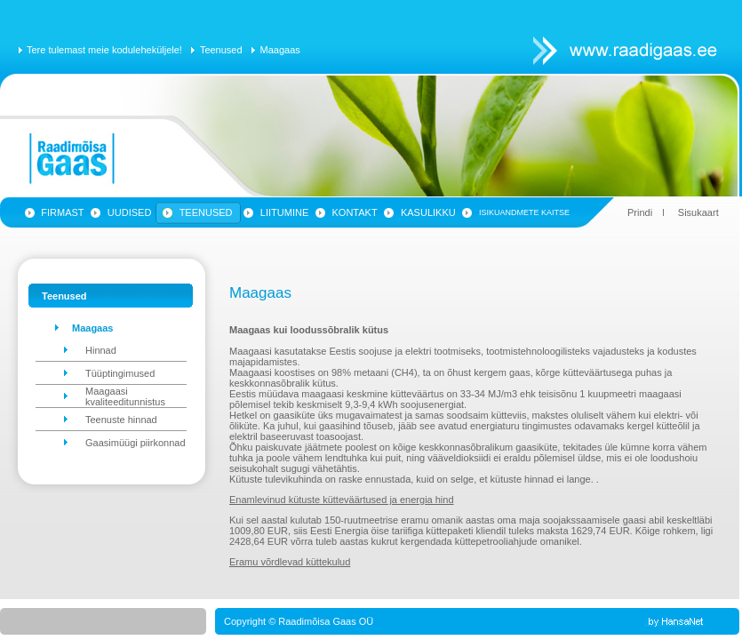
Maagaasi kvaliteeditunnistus (125, 396)
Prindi (639, 212)
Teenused (221, 49)
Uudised (130, 212)
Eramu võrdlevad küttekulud (289, 561)
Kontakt (355, 212)
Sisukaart (698, 212)
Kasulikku (428, 212)
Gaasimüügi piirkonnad (135, 442)
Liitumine (284, 212)
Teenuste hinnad (121, 419)
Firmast (62, 212)
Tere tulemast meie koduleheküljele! (104, 49)
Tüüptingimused (120, 373)
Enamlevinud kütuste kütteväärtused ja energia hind (341, 499)
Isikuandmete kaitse (524, 212)
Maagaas (280, 49)
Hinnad (100, 350)
